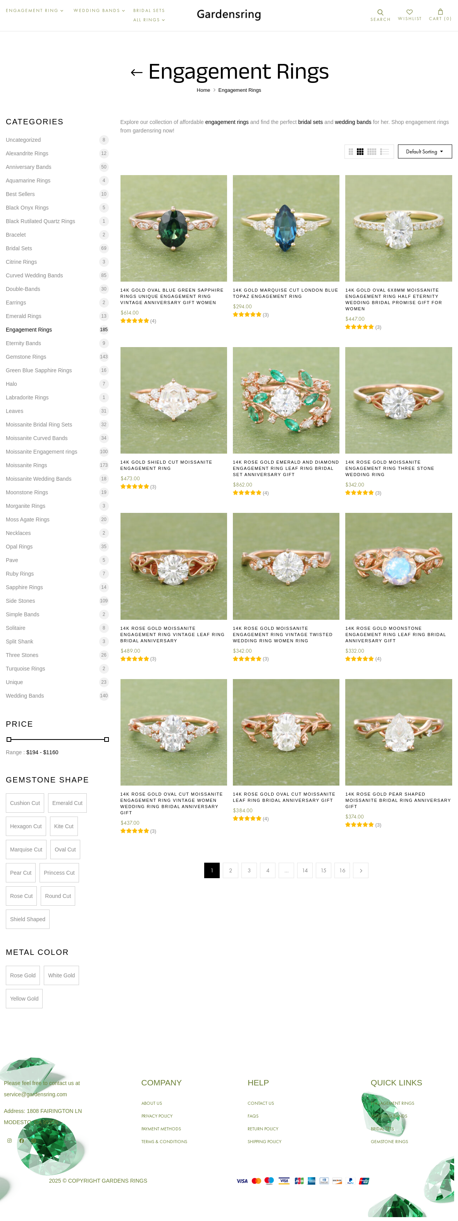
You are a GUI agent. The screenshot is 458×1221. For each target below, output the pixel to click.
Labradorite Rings (27, 397)
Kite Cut (64, 826)
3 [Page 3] (249, 870)
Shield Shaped (27, 919)
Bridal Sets (19, 248)
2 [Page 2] (230, 870)
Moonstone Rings (27, 492)
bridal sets (310, 122)
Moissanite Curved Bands (37, 438)
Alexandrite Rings (27, 153)
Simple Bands (22, 614)
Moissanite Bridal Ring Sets (39, 424)
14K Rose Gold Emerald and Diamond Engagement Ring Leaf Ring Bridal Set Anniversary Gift (286, 468)
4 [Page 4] (268, 870)
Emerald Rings (23, 316)
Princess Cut (59, 873)
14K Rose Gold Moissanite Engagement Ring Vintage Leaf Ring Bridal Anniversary (173, 634)
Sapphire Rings (24, 587)
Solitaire (16, 628)
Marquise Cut (26, 849)
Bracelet (16, 235)
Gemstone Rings (26, 357)
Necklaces (18, 533)
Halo (11, 384)
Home (203, 90)
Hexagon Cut (26, 826)
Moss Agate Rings (28, 519)
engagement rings (227, 122)
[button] (440, 15)
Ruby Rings (20, 574)
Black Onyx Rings (27, 208)
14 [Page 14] (305, 870)
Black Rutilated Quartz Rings (40, 221)
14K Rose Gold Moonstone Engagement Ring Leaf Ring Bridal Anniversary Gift (395, 634)
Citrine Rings (21, 262)
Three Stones (22, 655)
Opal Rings (19, 546)
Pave (12, 560)
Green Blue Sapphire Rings (39, 370)
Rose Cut (21, 896)
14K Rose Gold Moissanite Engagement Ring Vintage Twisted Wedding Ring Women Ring (283, 634)
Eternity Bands (23, 343)
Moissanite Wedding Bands (38, 479)
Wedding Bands (25, 696)
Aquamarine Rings (28, 180)
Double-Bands (23, 289)
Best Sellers (20, 194)
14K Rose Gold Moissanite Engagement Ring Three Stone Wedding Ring (389, 468)
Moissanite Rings (26, 465)
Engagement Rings (29, 330)
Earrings (16, 302)
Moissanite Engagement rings (41, 452)
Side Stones (20, 601)
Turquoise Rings (25, 669)
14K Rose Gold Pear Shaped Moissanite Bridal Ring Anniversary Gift (398, 800)
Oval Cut (65, 849)
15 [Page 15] (323, 870)
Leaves (14, 411)
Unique (14, 682)
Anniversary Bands (29, 167)
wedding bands (353, 122)
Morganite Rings (25, 506)
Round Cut (58, 896)
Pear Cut (20, 873)
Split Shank (19, 641)
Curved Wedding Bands (34, 275)
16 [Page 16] (342, 870)
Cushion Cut (25, 803)
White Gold (61, 975)
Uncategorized (23, 140)
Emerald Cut (67, 803)
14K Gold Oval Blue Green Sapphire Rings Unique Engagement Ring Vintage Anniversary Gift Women (172, 296)
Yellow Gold (24, 999)
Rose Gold (23, 975)
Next (360, 870)
